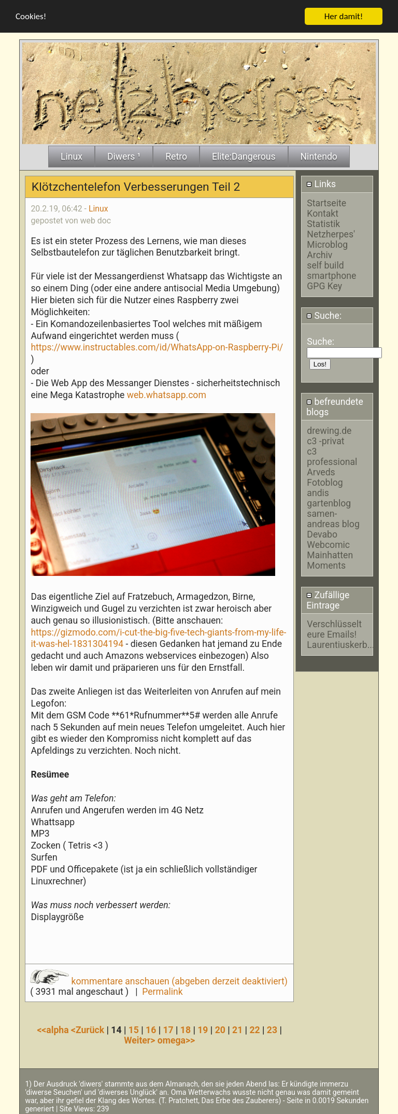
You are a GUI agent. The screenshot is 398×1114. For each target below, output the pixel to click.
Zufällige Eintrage (327, 599)
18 (185, 1028)
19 (202, 1028)
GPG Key (324, 284)
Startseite (326, 201)
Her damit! (343, 14)
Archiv (319, 253)
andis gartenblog (329, 496)
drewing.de (329, 429)
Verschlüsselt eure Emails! (334, 628)
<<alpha (54, 1028)
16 (151, 1028)
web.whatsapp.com (166, 393)
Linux (98, 207)
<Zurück (89, 1028)
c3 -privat (325, 439)
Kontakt (322, 212)
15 (134, 1028)
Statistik (323, 222)
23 (272, 1028)
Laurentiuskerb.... (342, 644)
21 (237, 1028)
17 (168, 1028)
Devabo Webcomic (328, 538)
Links (321, 183)
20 (220, 1028)
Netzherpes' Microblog (331, 238)
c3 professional (332, 455)
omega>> (176, 1039)
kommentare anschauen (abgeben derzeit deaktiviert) (159, 980)
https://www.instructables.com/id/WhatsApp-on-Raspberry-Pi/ (157, 346)
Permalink (162, 990)
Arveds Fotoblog (325, 476)
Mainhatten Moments (330, 558)
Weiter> (141, 1039)
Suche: (324, 314)
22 (254, 1028)
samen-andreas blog (333, 517)
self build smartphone (331, 269)
